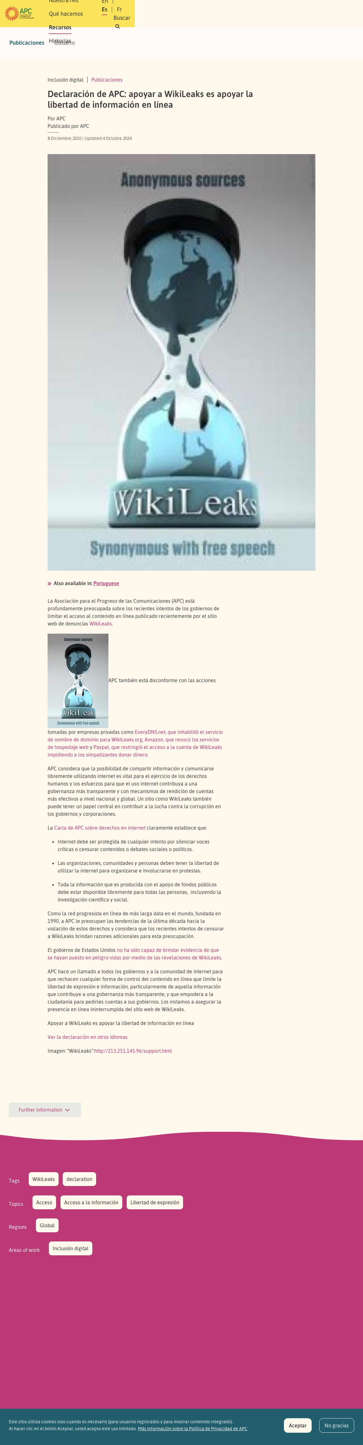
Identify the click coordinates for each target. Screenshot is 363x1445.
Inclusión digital (71, 1248)
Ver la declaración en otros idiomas (88, 1037)
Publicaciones (26, 42)
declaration (79, 1179)
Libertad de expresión (154, 1202)
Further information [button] (45, 1110)
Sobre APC (92, 6)
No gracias (337, 1429)
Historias (90, 20)
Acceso (44, 1202)
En (248, 9)
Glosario (64, 42)
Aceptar (298, 1429)
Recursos (208, 6)
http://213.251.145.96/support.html (133, 1051)
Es (263, 9)
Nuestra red (129, 6)
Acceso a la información (91, 1202)
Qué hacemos (170, 6)
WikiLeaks (100, 623)
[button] (272, 18)
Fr (278, 9)
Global (47, 1225)
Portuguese (106, 583)
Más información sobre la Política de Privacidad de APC (192, 1433)
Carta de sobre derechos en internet (100, 828)
